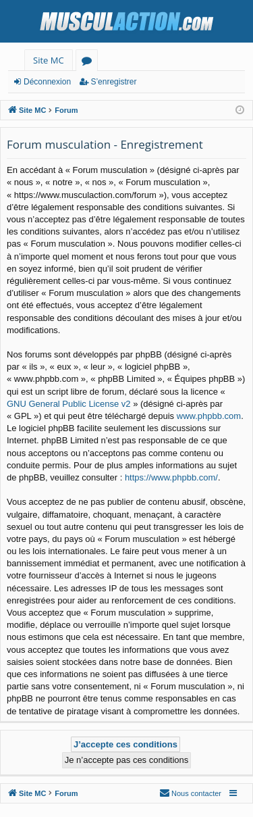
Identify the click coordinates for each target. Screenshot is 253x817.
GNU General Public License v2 (69, 404)
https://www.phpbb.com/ (171, 477)
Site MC (48, 60)
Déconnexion (47, 81)
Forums (89, 62)
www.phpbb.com (209, 416)
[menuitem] (190, 793)
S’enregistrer (113, 81)
